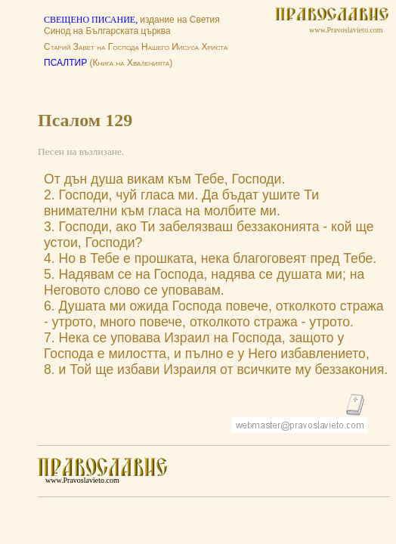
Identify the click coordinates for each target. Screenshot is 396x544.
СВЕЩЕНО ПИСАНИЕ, (92, 19)
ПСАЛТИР (65, 62)
